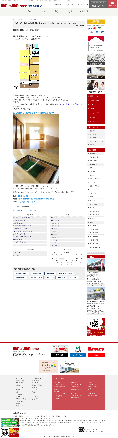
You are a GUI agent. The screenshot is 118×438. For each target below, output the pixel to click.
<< (54, 253)
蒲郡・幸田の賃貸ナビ (22, 274)
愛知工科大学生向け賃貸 (65, 274)
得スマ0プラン (92, 108)
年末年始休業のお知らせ (20, 229)
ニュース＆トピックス (96, 141)
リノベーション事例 (93, 113)
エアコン (92, 175)
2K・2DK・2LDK (94, 211)
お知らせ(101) (17, 256)
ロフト (92, 189)
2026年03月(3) (55, 220)
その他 (70, 13)
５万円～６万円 (94, 233)
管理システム (92, 121)
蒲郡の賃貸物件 (37, 274)
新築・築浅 (35, 387)
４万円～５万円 (94, 229)
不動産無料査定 (75, 397)
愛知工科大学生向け (37, 385)
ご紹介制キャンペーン (36, 278)
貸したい (30, 13)
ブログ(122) (16, 253)
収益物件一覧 (74, 386)
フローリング (93, 171)
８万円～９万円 (94, 243)
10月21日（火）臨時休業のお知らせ (23, 232)
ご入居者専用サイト (21, 394)
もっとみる (16, 246)
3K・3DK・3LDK (94, 214)
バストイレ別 (93, 193)
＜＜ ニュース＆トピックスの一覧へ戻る (24, 19)
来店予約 (49, 278)
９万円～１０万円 (95, 247)
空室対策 (90, 104)
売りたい (57, 13)
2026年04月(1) (55, 218)
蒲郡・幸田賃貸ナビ (37, 380)
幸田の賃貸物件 (50, 274)
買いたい (43, 13)
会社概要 (92, 131)
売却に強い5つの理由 (76, 395)
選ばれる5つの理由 (59, 386)
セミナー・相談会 (92, 386)
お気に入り (35, 399)
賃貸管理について (93, 96)
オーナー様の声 (92, 384)
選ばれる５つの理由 (93, 100)
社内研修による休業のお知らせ (22, 226)
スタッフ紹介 (94, 134)
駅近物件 (34, 392)
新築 (91, 168)
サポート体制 (92, 117)
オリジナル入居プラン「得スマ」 (70, 104)
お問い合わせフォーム (94, 395)
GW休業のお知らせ (18, 223)
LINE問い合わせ (61, 278)
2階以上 (92, 196)
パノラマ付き (35, 396)
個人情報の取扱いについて (23, 399)
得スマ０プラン (36, 382)
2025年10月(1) (55, 235)
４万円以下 (93, 225)
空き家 (89, 389)
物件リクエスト (94, 160)
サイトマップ (19, 406)
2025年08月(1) (55, 240)
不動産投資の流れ (76, 389)
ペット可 (92, 182)
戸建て (34, 394)
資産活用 (70, 5)
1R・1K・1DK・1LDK (96, 207)
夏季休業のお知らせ (19, 220)
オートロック (93, 200)
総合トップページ (20, 380)
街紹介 (92, 144)
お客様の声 (93, 137)
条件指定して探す (95, 157)
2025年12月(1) (55, 229)
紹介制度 (18, 396)
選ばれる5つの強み (76, 384)
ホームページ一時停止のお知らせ (23, 218)
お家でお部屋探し (20, 278)
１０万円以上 (93, 251)
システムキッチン (95, 178)
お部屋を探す (57, 5)
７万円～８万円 (94, 240)
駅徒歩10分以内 (94, 186)
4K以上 (92, 218)
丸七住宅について (83, 5)
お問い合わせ (84, 13)
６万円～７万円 (94, 236)
